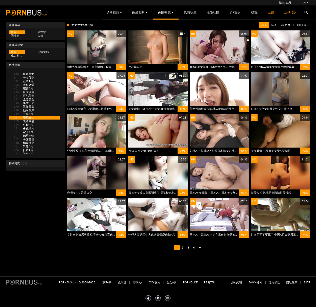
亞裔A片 (23, 81)
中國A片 (23, 114)
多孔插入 (24, 128)
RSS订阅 (209, 282)
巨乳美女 (24, 95)
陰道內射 (24, 121)
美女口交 (24, 103)
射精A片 (23, 124)
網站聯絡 (237, 282)
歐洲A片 (23, 132)
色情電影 (43, 52)
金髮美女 (24, 99)
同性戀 (15, 35)
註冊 (288, 2)
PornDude (190, 282)
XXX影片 (154, 282)
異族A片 (23, 146)
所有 (14, 32)
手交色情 (24, 139)
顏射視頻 (24, 110)
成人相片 (16, 55)
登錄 (281, 2)
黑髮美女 (24, 106)
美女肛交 (24, 77)
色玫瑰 (122, 282)
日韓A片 (106, 282)
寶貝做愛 (24, 84)
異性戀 (41, 32)
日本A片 (23, 150)
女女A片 (171, 282)
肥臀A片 (23, 88)
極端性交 (24, 143)
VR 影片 (285, 25)
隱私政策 (291, 282)
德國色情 (24, 135)
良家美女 (24, 74)
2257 (307, 282)
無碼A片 (138, 282)
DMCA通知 (255, 282)
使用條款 (274, 282)
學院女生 (24, 117)
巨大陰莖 (24, 92)
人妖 (40, 35)
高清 (273, 25)
